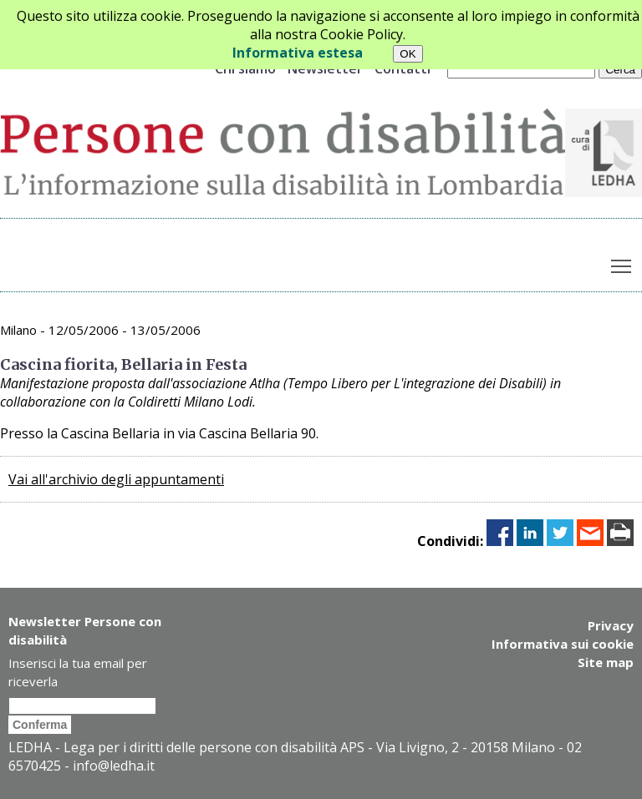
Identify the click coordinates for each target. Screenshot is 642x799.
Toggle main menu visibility (622, 262)
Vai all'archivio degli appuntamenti (116, 479)
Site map (606, 662)
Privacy (611, 625)
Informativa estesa (297, 52)
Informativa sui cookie (563, 643)
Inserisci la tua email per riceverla (77, 672)
